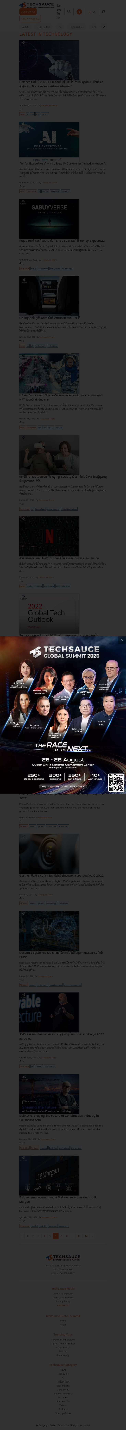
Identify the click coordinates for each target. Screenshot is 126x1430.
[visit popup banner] (63, 715)
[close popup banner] (122, 640)
